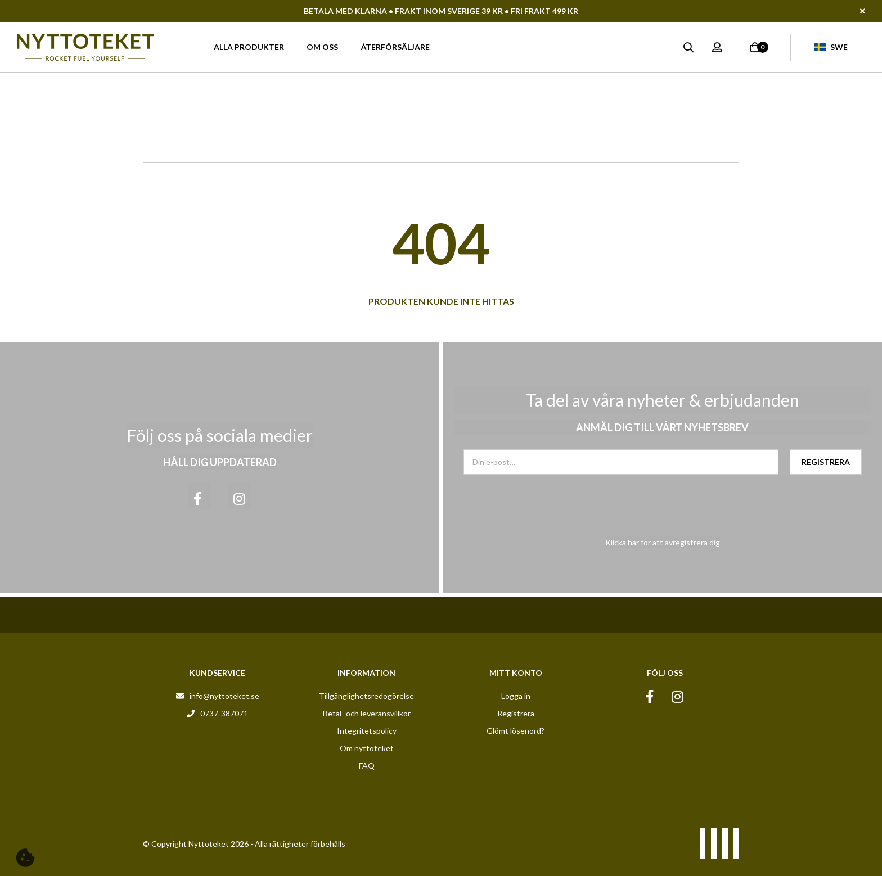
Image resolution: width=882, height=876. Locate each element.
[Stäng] (871, 11)
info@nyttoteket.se (224, 696)
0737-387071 (224, 713)
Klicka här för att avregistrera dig (662, 542)
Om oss (322, 47)
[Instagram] (239, 495)
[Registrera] (826, 462)
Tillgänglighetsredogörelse (366, 696)
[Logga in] (717, 47)
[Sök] (688, 47)
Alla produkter (249, 47)
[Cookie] (25, 857)
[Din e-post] (621, 462)
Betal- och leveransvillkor (367, 713)
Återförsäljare (395, 47)
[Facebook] (199, 495)
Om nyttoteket (367, 748)
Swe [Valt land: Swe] (831, 47)
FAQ (367, 765)
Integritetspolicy (367, 730)
